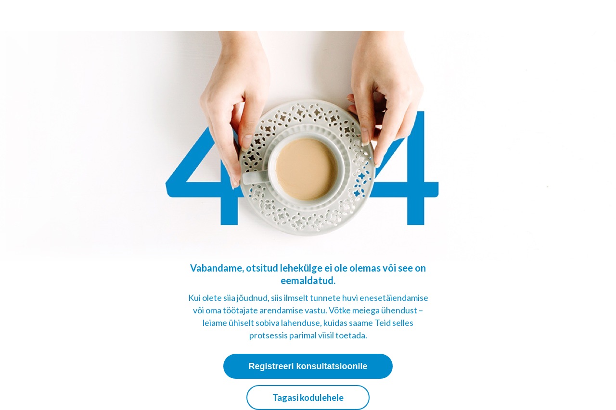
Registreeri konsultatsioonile (307, 366)
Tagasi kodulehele (308, 397)
